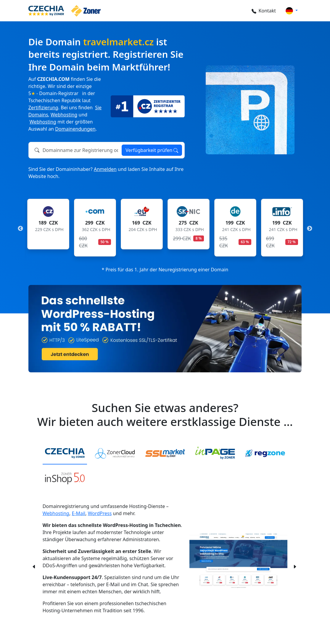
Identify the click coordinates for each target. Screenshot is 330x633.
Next (310, 229)
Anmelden (105, 169)
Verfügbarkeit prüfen (151, 150)
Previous (20, 229)
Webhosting (64, 114)
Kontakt (264, 10)
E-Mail (78, 513)
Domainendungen (75, 129)
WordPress (100, 513)
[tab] (65, 453)
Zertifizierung (43, 107)
